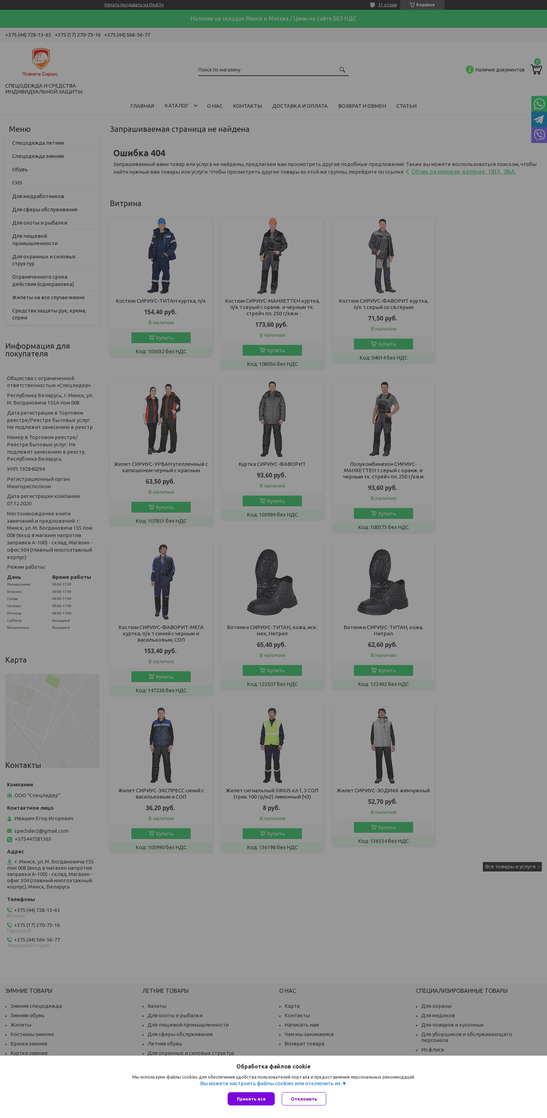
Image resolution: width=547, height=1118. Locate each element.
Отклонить (304, 1098)
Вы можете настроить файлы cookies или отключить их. (271, 1083)
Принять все (251, 1098)
